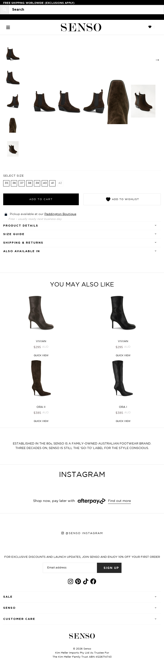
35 (6, 183)
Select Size (13, 176)
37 (21, 183)
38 (29, 183)
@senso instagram (84, 534)
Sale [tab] (8, 597)
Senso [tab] (9, 608)
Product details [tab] (20, 226)
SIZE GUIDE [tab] (14, 234)
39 (37, 183)
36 (14, 183)
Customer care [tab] (19, 620)
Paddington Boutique (60, 214)
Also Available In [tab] (21, 251)
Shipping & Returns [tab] (23, 243)
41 (52, 183)
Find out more (120, 501)
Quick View (41, 356)
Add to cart (41, 200)
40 (45, 183)
